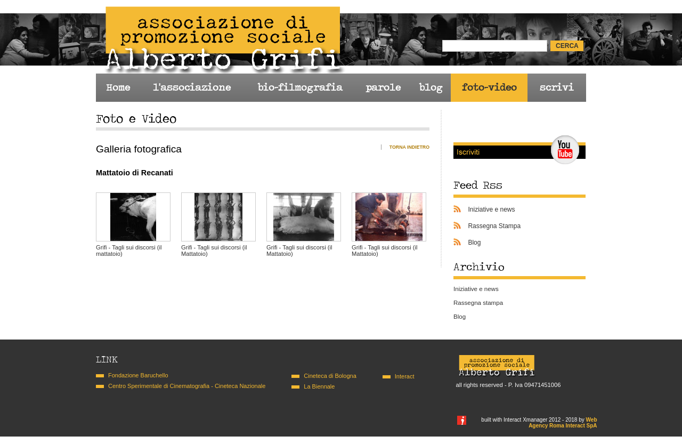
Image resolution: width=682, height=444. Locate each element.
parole (383, 87)
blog (431, 87)
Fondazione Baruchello (138, 375)
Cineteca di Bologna (330, 376)
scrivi (557, 87)
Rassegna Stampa (494, 226)
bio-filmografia (300, 87)
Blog (474, 242)
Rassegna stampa (478, 303)
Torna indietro (409, 147)
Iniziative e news (491, 209)
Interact (405, 376)
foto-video (489, 87)
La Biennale (319, 386)
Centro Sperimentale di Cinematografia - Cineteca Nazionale (186, 386)
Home (118, 87)
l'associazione (192, 87)
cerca (567, 46)
